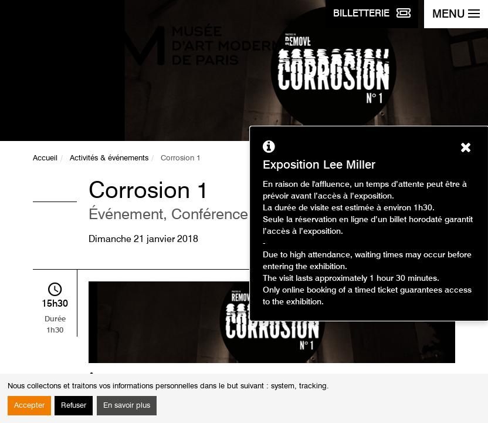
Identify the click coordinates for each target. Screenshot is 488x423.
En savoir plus (126, 405)
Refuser (73, 405)
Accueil (45, 158)
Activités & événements (109, 158)
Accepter (29, 405)
